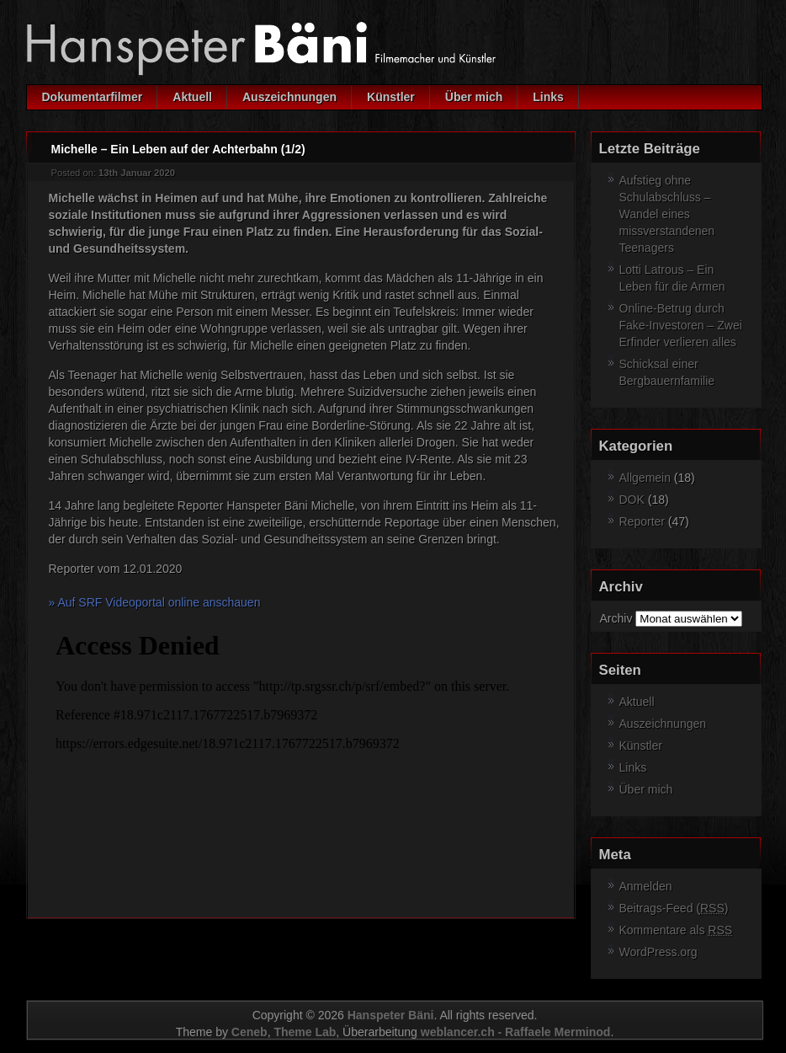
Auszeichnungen (289, 97)
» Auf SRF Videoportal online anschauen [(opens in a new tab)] (155, 602)
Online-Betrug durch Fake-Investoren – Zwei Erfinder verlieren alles (680, 325)
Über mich (473, 97)
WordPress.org (658, 952)
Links (548, 97)
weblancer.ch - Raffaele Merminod (516, 1032)
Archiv (616, 618)
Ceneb (249, 1032)
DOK (632, 499)
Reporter (642, 521)
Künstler (391, 97)
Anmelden (645, 886)
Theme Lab (305, 1032)
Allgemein (645, 477)
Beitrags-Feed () (674, 908)
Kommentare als (676, 930)
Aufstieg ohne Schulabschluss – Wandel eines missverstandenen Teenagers (667, 214)
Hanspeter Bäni (391, 1015)
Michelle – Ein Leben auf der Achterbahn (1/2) (178, 149)
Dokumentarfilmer (92, 97)
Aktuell (192, 97)
